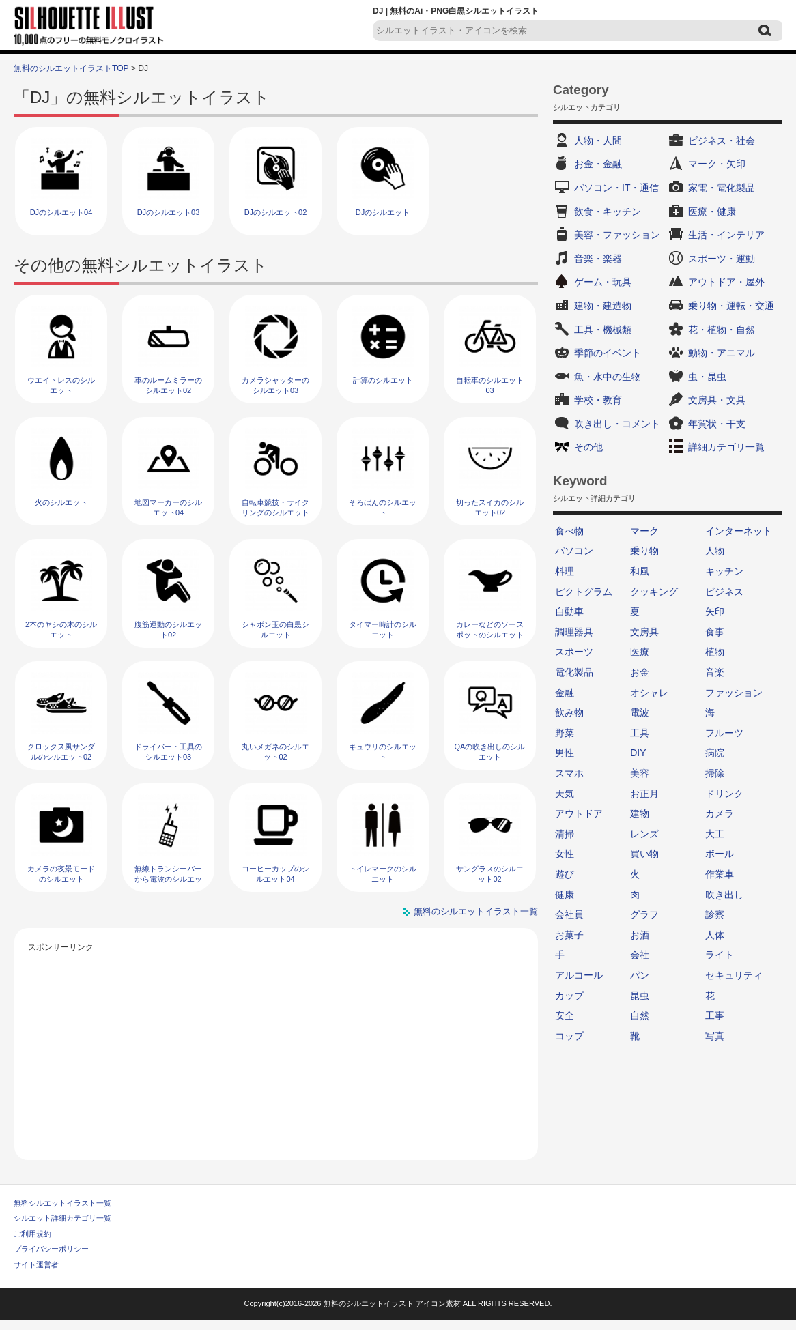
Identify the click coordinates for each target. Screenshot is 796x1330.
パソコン (574, 550)
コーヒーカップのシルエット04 (275, 874)
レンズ (644, 833)
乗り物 (644, 550)
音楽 (714, 672)
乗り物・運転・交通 (731, 305)
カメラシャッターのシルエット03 (275, 385)
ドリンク (724, 793)
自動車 (569, 611)
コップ (569, 1035)
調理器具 (574, 631)
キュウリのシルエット (382, 751)
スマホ (569, 773)
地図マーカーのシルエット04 (168, 507)
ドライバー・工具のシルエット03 (168, 751)
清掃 (564, 833)
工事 (714, 1015)
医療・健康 (712, 211)
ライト (719, 954)
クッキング (654, 591)
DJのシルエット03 (168, 212)
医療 (639, 651)
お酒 (639, 934)
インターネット (738, 530)
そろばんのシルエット (382, 507)
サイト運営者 (36, 1264)
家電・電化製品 (721, 187)
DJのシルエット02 (275, 212)
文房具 (644, 631)
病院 (714, 752)
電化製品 (574, 672)
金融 (564, 692)
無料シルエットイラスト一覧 (62, 1203)
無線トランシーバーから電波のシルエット (168, 879)
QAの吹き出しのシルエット (490, 751)
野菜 (564, 732)
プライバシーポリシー (51, 1249)
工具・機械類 (602, 329)
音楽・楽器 (598, 258)
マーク (644, 530)
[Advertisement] (276, 1050)
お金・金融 (598, 163)
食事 (714, 631)
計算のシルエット (383, 380)
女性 (564, 853)
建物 (639, 813)
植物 (714, 651)
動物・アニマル (721, 352)
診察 (714, 914)
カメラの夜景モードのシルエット (61, 874)
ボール (719, 853)
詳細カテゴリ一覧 (726, 447)
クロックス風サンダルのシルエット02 (61, 751)
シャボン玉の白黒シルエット (275, 629)
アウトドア (579, 813)
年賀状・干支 (716, 423)
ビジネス (724, 591)
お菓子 (569, 934)
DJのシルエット (383, 212)
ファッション (734, 692)
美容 (639, 773)
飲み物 (569, 712)
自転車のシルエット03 (490, 385)
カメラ (719, 813)
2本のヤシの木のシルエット (61, 629)
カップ (569, 995)
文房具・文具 (716, 399)
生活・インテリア (726, 234)
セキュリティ (734, 975)
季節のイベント (607, 352)
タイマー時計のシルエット (382, 629)
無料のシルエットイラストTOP (71, 68)
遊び (564, 874)
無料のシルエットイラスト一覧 (476, 911)
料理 (564, 571)
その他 (588, 447)
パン (639, 975)
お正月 (644, 793)
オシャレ (649, 692)
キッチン (724, 571)
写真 (714, 1035)
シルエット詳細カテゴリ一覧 (62, 1218)
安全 (564, 1015)
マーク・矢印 (716, 163)
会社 (639, 954)
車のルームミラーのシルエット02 (168, 385)
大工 (714, 833)
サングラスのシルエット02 (490, 874)
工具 (639, 732)
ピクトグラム (583, 591)
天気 (564, 793)
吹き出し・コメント (617, 423)
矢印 (714, 611)
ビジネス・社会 (721, 140)
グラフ (644, 914)
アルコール (579, 975)
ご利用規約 (32, 1234)
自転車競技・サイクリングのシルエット (275, 507)
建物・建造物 (602, 305)
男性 (564, 752)
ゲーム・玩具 (602, 281)
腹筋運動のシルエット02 (168, 629)
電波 (639, 712)
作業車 (719, 874)
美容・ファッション (617, 234)
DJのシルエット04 (61, 212)
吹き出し (724, 894)
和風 (639, 571)
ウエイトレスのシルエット (61, 385)
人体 (714, 934)
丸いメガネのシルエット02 (275, 751)
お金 (639, 672)
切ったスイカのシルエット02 (490, 507)
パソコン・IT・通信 (616, 187)
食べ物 (569, 530)
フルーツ (724, 732)
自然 (639, 1015)
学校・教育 (598, 399)
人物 (714, 550)
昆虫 (639, 995)
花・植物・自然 (721, 329)
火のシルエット (61, 502)
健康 (564, 894)
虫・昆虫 (707, 376)
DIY (638, 752)
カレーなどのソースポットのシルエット (490, 629)
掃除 (714, 773)
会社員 (569, 914)
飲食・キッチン (607, 211)
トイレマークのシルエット (382, 874)
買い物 (644, 853)
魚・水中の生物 (607, 376)
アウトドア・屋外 (726, 281)
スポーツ (574, 651)
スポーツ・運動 (721, 258)
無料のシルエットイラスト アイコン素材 (392, 1303)
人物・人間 (598, 140)
